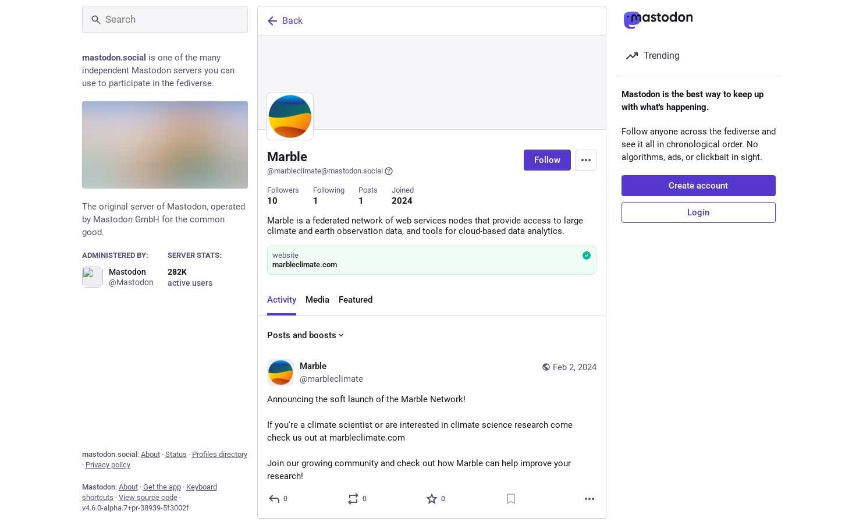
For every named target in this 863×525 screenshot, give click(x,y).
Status (176, 454)
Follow (547, 160)
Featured (355, 300)
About (150, 454)
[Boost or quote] (357, 499)
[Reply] (278, 499)
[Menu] (586, 160)
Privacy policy (108, 464)
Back (284, 21)
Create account (698, 185)
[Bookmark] (510, 499)
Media (317, 300)
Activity (281, 300)
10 (272, 201)
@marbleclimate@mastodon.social (330, 171)
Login (698, 212)
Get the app (162, 487)
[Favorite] (436, 499)
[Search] (165, 19)
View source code (148, 497)
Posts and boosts (306, 335)
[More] (589, 499)
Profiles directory (219, 454)
